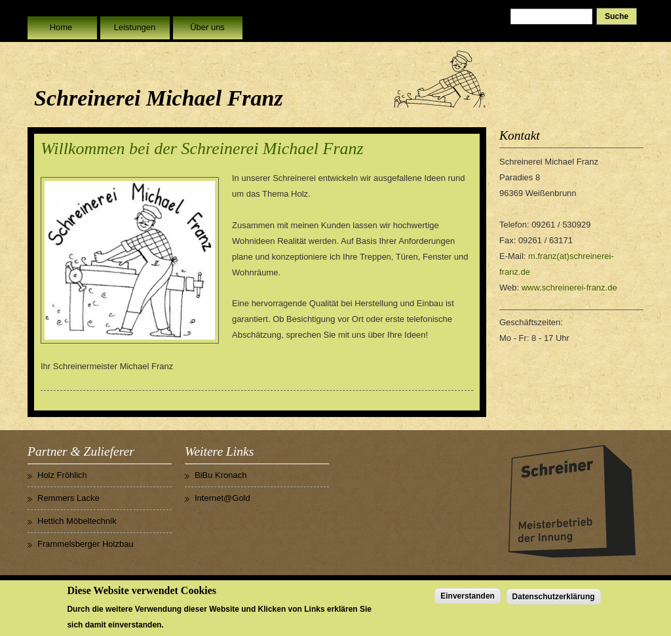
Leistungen (135, 27)
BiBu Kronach (221, 475)
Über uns (207, 27)
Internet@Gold (222, 498)
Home (61, 27)
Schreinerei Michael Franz (158, 98)
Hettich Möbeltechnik (77, 521)
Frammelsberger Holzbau (85, 544)
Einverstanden (467, 598)
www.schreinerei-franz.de (569, 287)
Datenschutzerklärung (553, 599)
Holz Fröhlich (62, 475)
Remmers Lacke (68, 498)
